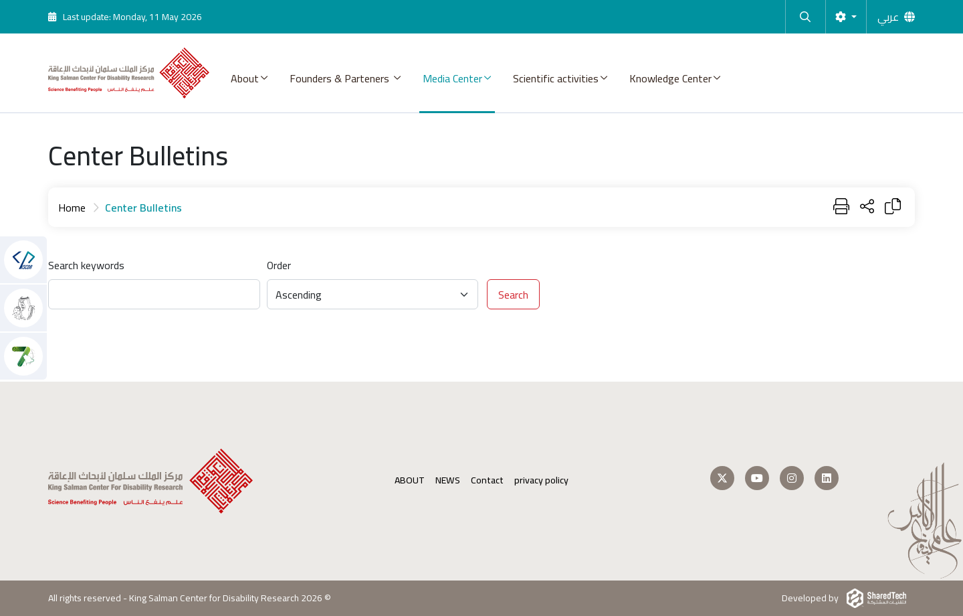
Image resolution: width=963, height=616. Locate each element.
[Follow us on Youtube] (757, 478)
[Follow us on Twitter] (722, 478)
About (245, 78)
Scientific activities (556, 78)
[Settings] (846, 16)
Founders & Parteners (341, 78)
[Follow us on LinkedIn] (827, 478)
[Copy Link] (893, 207)
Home (72, 208)
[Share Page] (867, 207)
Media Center (452, 78)
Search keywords (86, 265)
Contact (487, 480)
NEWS (447, 480)
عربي (888, 17)
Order (279, 265)
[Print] (841, 207)
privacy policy (541, 480)
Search (513, 295)
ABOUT (410, 480)
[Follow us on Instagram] (792, 478)
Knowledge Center (670, 78)
